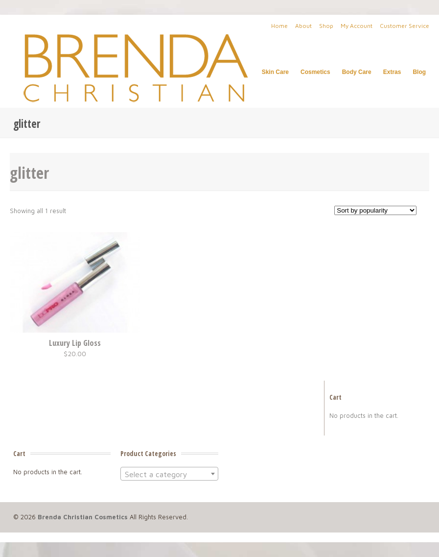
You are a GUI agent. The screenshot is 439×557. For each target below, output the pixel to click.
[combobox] (169, 474)
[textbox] (169, 474)
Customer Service (404, 25)
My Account (356, 25)
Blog (419, 72)
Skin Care (275, 72)
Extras (392, 72)
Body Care (356, 72)
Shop (326, 25)
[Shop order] (375, 210)
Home (279, 25)
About (303, 25)
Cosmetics (315, 72)
